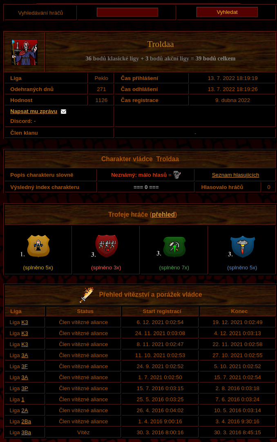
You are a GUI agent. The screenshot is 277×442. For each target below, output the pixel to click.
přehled (163, 214)
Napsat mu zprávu (33, 111)
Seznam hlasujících (235, 175)
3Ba (26, 432)
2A (24, 410)
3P (24, 388)
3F (24, 366)
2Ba (26, 421)
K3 (24, 322)
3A (24, 355)
